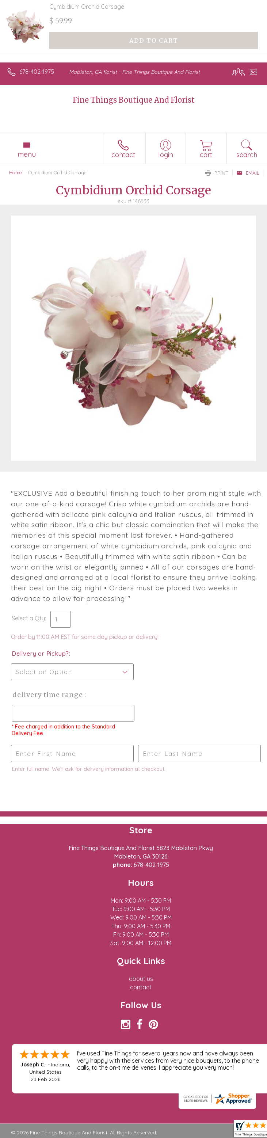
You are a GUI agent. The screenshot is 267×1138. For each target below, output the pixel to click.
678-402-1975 (36, 71)
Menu (27, 154)
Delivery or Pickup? (40, 653)
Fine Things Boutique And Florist (134, 99)
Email (247, 173)
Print (217, 173)
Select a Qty (28, 618)
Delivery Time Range (48, 694)
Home (15, 172)
